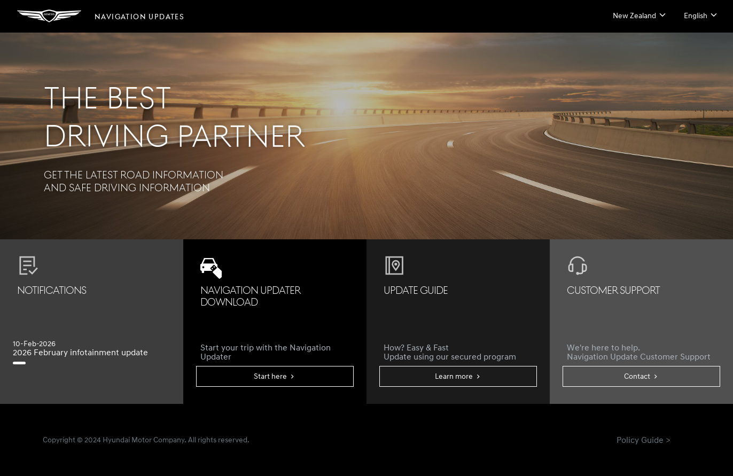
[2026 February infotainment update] (23, 363)
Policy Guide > (643, 439)
